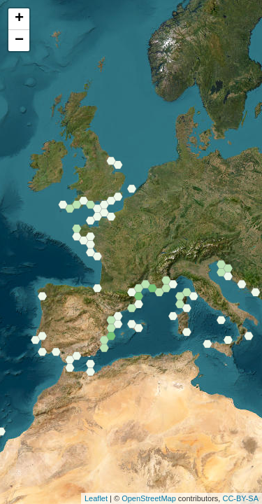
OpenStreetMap (149, 498)
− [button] (19, 40)
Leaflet (96, 498)
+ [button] (19, 18)
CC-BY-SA (240, 498)
